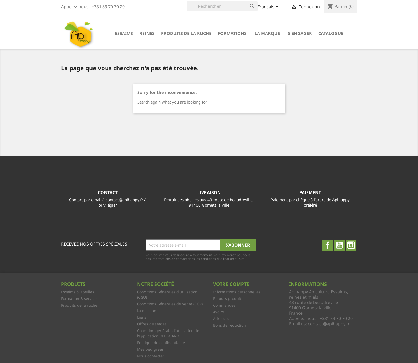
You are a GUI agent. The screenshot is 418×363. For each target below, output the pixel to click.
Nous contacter (150, 355)
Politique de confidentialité (161, 342)
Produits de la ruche (186, 33)
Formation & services (79, 298)
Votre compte (231, 284)
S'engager (300, 33)
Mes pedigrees (150, 349)
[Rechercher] (222, 6)
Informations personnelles (236, 291)
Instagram (351, 245)
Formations (232, 33)
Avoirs (218, 311)
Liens (141, 317)
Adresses (221, 318)
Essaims (124, 33)
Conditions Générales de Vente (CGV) (170, 303)
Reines (147, 33)
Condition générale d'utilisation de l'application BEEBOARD (168, 333)
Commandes (224, 305)
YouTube (339, 245)
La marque (267, 33)
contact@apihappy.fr (329, 324)
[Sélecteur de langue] (269, 7)
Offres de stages (152, 323)
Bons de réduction (229, 325)
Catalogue (330, 33)
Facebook (327, 245)
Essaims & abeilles (77, 291)
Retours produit (227, 298)
